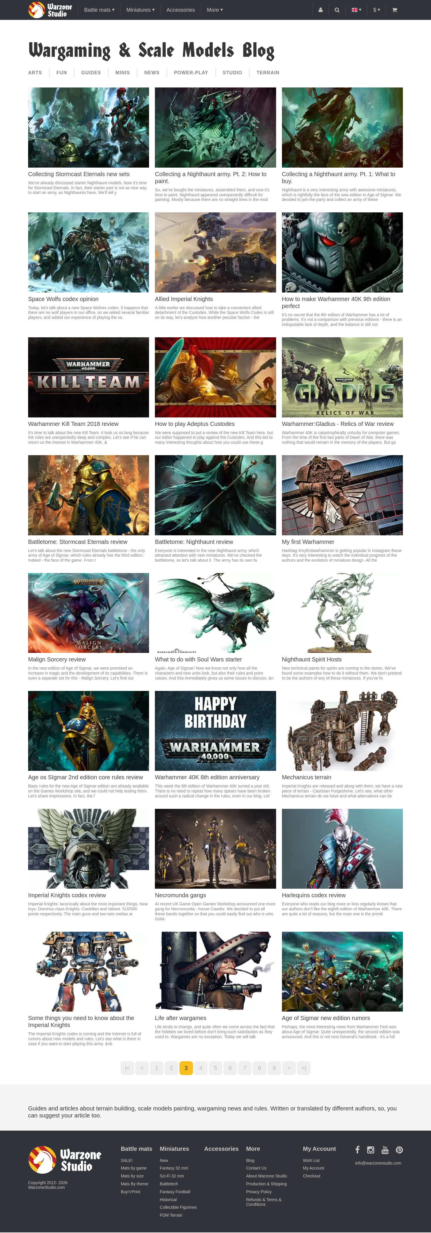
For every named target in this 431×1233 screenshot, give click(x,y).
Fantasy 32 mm (174, 1168)
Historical (168, 1200)
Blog (250, 1160)
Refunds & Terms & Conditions (263, 1202)
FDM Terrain (171, 1215)
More (213, 10)
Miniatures (138, 10)
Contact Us (256, 1168)
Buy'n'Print (130, 1192)
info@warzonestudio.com (378, 1163)
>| (307, 1068)
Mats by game (134, 1168)
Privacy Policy (259, 1192)
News (152, 72)
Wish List (311, 1160)
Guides (91, 72)
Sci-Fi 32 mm (172, 1176)
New (164, 1160)
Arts (35, 72)
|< (124, 1068)
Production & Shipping (266, 1184)
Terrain (267, 72)
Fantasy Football (175, 1192)
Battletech (169, 1184)
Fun (62, 72)
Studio (232, 72)
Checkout (311, 1176)
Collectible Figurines (178, 1208)
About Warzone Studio (266, 1176)
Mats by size (132, 1176)
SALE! (127, 1160)
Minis (122, 72)
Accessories (181, 10)
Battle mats (97, 10)
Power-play (191, 72)
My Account (313, 1168)
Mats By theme (134, 1184)
